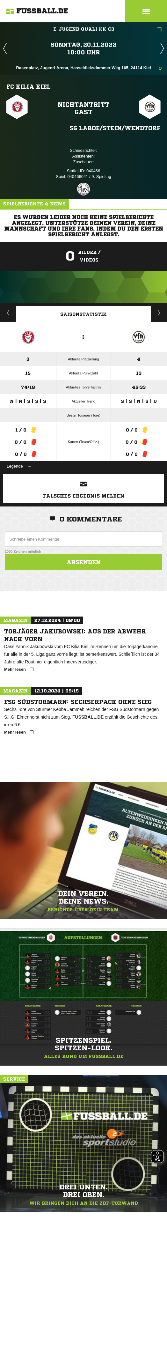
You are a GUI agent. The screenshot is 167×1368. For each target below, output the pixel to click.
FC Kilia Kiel (28, 86)
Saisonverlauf (159, 312)
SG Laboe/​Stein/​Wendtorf (115, 128)
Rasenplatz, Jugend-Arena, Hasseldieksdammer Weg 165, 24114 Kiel (89, 68)
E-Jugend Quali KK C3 (107, 30)
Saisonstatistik (83, 314)
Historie (8, 312)
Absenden (84, 562)
